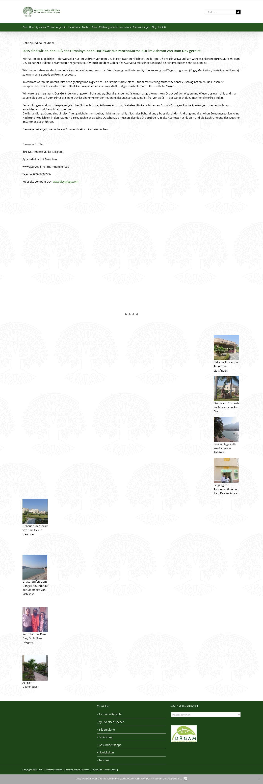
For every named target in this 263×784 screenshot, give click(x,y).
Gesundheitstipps (110, 745)
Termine (104, 760)
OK (185, 778)
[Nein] (258, 779)
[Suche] (238, 12)
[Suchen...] (220, 12)
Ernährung (105, 737)
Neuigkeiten (106, 752)
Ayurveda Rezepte (110, 714)
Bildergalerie (107, 729)
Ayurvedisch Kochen (111, 722)
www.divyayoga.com (65, 181)
